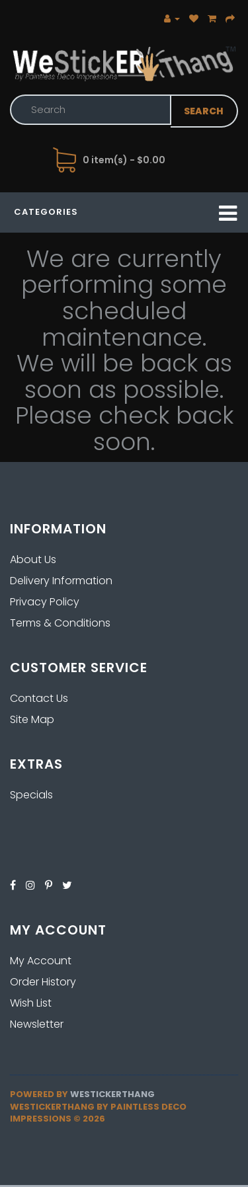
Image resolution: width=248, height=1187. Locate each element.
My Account (40, 960)
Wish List (31, 1003)
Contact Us (39, 698)
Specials (31, 794)
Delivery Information (61, 580)
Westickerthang (112, 1094)
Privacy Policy (44, 601)
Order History (43, 981)
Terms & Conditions (60, 623)
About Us (33, 559)
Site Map (32, 719)
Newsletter (36, 1024)
